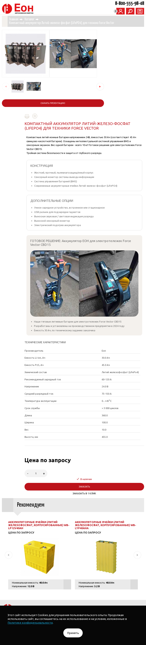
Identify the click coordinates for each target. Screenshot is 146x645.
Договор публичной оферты (83, 603)
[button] (45, 86)
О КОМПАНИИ (132, 596)
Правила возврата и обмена (122, 604)
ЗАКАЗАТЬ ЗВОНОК (52, 543)
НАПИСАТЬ (94, 543)
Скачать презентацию (25, 103)
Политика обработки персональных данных (33, 603)
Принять (73, 633)
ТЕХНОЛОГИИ (111, 596)
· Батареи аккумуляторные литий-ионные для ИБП (48, 581)
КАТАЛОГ (37, 567)
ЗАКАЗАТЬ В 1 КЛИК (99, 410)
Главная (20, 19)
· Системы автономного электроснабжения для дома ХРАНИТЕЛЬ (89, 567)
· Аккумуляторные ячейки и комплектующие (98, 588)
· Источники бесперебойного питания (43, 588)
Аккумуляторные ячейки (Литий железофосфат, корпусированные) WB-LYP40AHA (102, 442)
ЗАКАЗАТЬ (99, 403)
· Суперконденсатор (85, 596)
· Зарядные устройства (53, 596)
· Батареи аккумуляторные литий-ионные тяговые (99, 576)
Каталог (35, 19)
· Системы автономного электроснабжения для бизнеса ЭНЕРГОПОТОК (73, 571)
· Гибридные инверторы (20, 596)
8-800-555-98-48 (129, 3)
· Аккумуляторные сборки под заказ (107, 581)
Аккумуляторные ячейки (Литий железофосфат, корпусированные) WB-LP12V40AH (39, 442)
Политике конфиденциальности (30, 622)
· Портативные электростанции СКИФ (39, 576)
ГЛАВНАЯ (21, 567)
